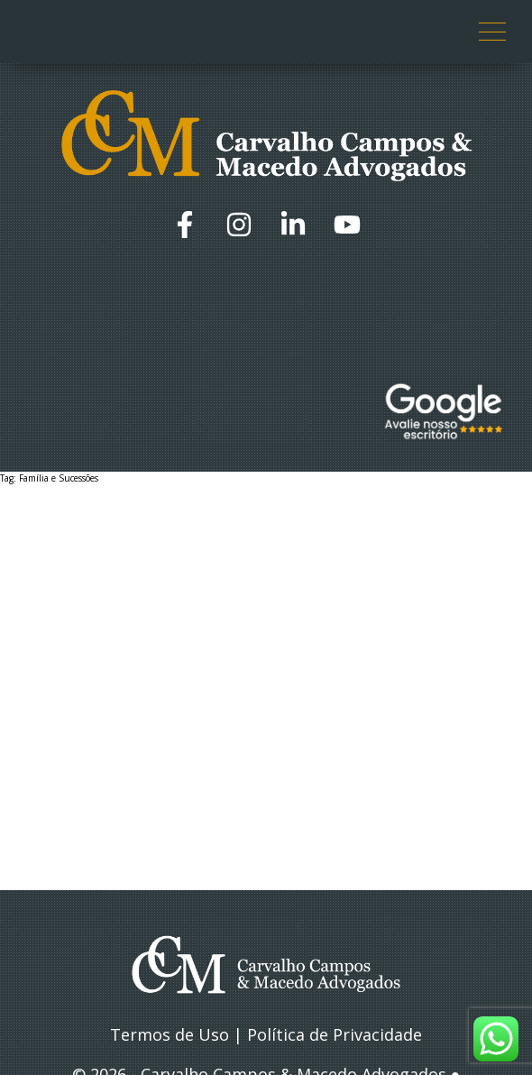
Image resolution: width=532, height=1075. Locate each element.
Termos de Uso (169, 1034)
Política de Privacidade (334, 1034)
